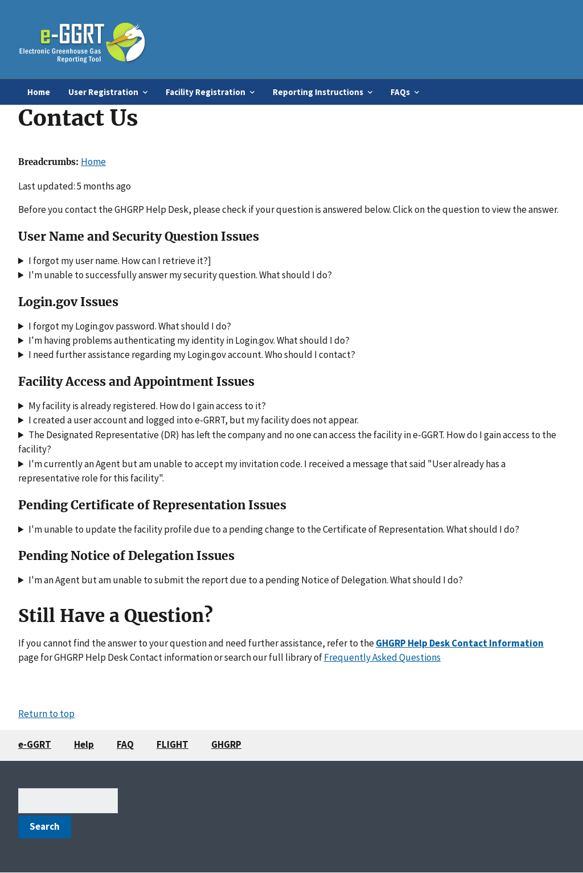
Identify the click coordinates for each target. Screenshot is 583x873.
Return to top (46, 713)
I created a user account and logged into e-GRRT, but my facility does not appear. (193, 420)
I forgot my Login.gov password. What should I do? (129, 326)
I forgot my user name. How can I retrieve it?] (119, 260)
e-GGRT (34, 744)
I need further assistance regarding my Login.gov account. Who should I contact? (191, 354)
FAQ (125, 744)
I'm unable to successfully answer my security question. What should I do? (180, 275)
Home (38, 92)
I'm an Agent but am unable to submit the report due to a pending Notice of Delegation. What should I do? (245, 580)
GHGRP (226, 744)
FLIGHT (172, 744)
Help (84, 744)
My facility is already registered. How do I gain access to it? (147, 406)
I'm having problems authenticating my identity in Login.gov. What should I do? (189, 340)
